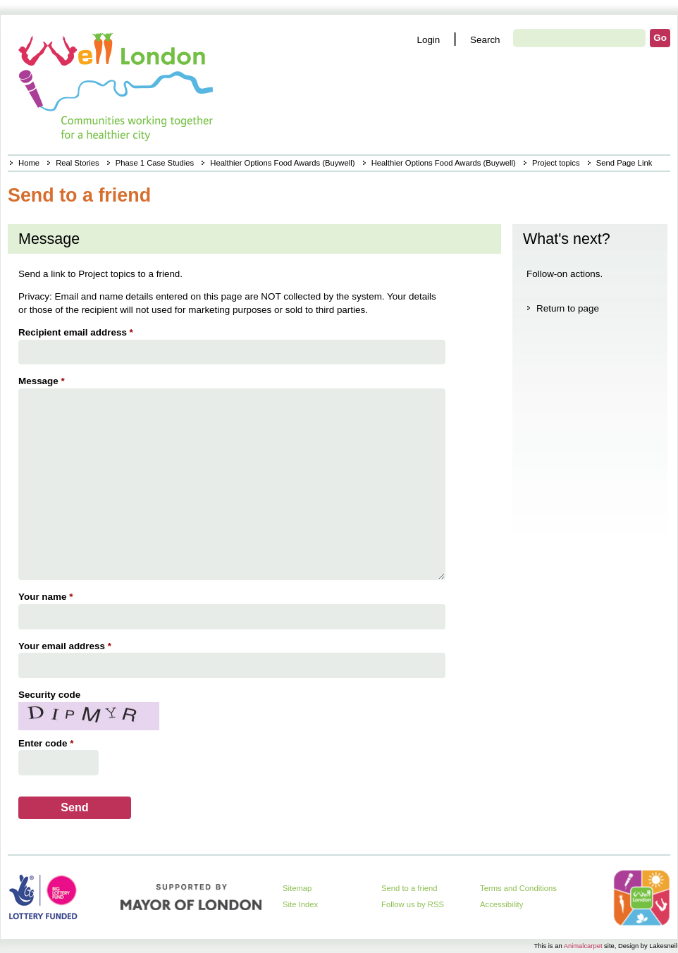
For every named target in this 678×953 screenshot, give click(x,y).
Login (428, 40)
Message (43, 381)
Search (485, 40)
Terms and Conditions (518, 888)
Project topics (556, 163)
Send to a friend (409, 888)
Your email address (66, 646)
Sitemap (297, 888)
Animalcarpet (583, 945)
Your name (47, 596)
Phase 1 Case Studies (155, 163)
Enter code (47, 743)
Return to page (567, 308)
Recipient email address (77, 332)
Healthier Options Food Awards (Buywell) (282, 163)
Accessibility (501, 904)
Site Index (300, 904)
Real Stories (77, 163)
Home (28, 163)
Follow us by (412, 904)
